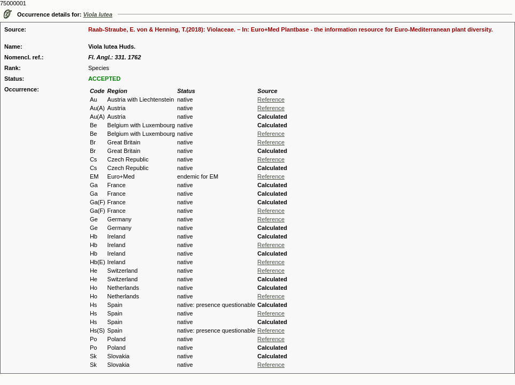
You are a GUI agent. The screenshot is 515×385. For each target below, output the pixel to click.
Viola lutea (98, 14)
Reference (271, 99)
